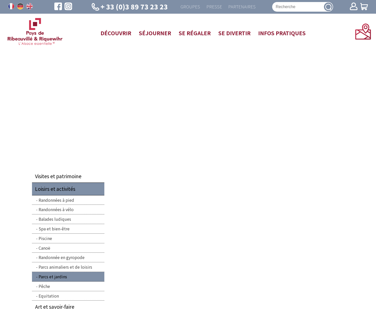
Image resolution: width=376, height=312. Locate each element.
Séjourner (155, 34)
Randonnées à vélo (56, 210)
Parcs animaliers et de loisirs (65, 268)
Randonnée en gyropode (62, 258)
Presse (213, 7)
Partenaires (243, 7)
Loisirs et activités (55, 189)
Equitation (49, 297)
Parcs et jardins (53, 277)
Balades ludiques (55, 220)
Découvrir (116, 34)
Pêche (44, 287)
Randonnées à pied (56, 201)
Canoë (44, 249)
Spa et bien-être (54, 230)
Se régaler (195, 34)
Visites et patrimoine (58, 177)
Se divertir (234, 34)
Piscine (45, 239)
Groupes (188, 7)
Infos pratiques (282, 34)
